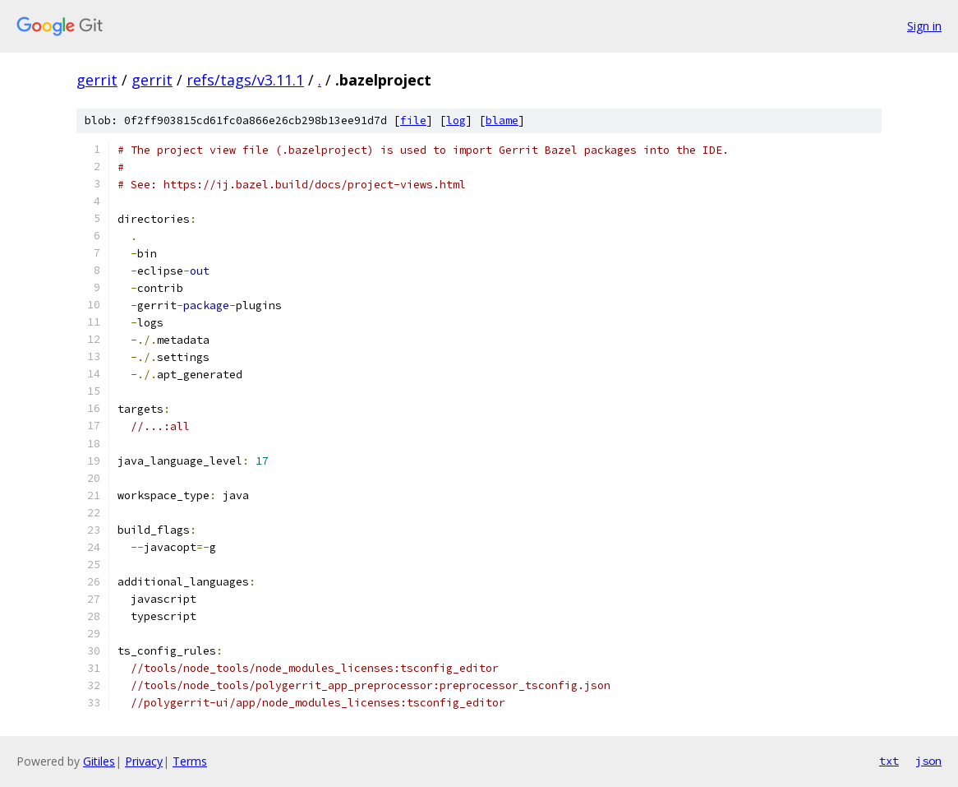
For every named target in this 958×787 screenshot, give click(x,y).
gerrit (96, 80)
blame (502, 120)
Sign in (924, 26)
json (928, 760)
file (413, 120)
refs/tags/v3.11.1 (245, 80)
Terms (190, 761)
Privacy (144, 761)
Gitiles (99, 761)
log (456, 120)
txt (889, 760)
